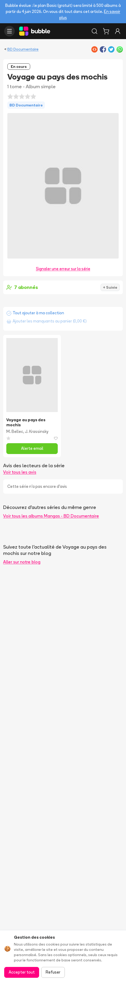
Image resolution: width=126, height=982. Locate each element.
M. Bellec (14, 431)
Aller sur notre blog (21, 561)
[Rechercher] (94, 31)
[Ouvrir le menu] (9, 31)
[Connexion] (117, 31)
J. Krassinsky (36, 431)
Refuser (53, 972)
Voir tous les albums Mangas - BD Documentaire (51, 515)
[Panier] (106, 31)
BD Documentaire (23, 49)
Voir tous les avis (19, 472)
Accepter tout (22, 972)
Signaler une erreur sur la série (63, 268)
